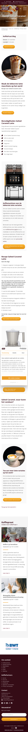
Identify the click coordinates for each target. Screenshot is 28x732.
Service (4, 678)
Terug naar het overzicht (8, 507)
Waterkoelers (6, 666)
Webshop (5, 671)
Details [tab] (14, 352)
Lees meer (6, 573)
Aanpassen (14, 382)
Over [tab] (23, 352)
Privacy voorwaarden (8, 686)
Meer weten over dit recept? (11, 319)
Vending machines (7, 664)
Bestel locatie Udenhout (13, 2)
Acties (4, 669)
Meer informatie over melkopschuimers (10, 389)
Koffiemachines (6, 662)
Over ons (5, 679)
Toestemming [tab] (5, 352)
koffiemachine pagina (12, 229)
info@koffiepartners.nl (18, 1)
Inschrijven (14, 719)
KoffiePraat (5, 683)
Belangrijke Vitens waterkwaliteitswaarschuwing (13, 596)
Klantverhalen (6, 681)
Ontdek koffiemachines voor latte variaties (13, 246)
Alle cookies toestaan (14, 378)
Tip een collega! (8, 112)
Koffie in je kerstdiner (10, 544)
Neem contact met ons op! (12, 499)
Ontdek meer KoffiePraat (9, 524)
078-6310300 (8, 1)
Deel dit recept (8, 46)
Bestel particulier (22, 2)
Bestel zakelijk (5, 2)
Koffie (4, 667)
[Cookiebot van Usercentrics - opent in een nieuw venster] (20, 349)
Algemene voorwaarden (8, 684)
